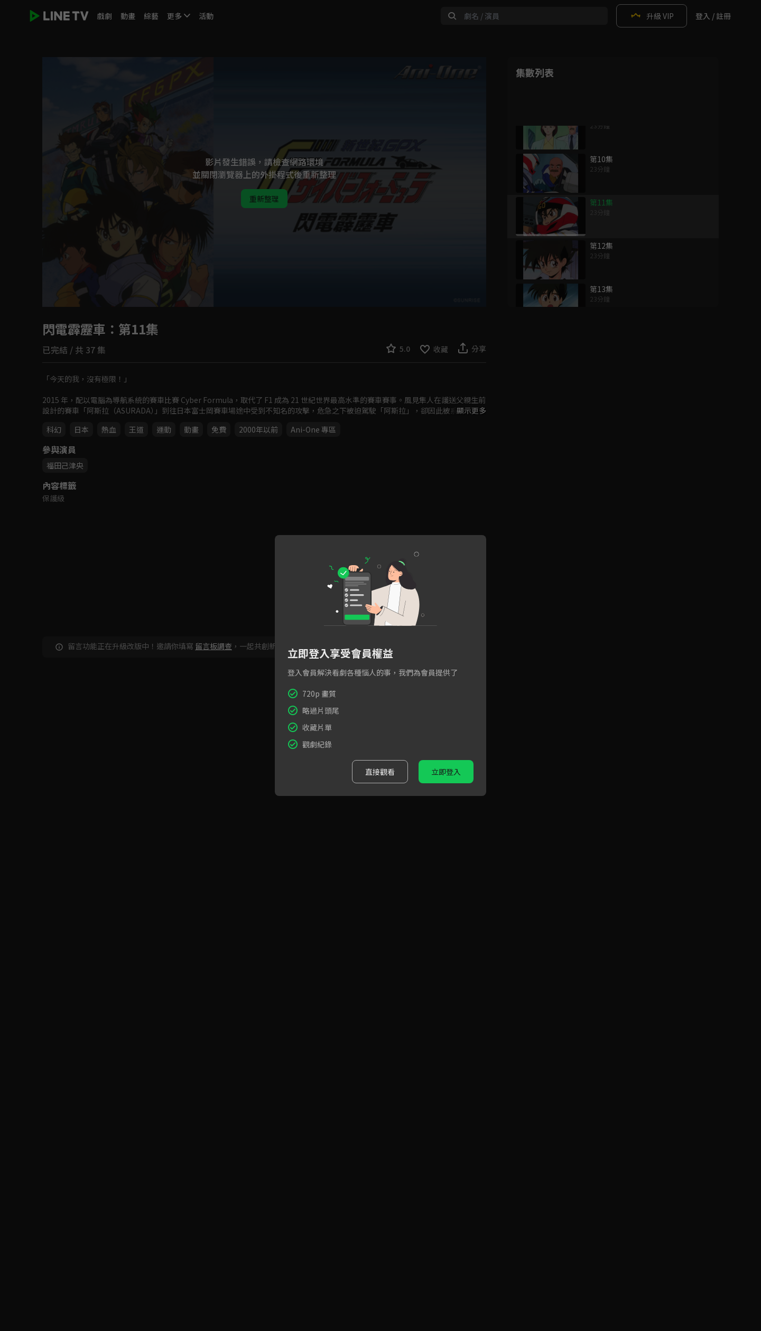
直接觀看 (380, 771)
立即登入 (446, 771)
